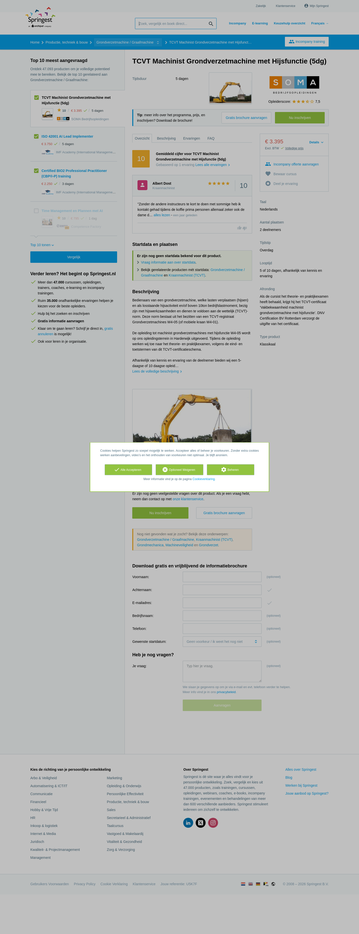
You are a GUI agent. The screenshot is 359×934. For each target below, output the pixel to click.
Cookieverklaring (203, 479)
